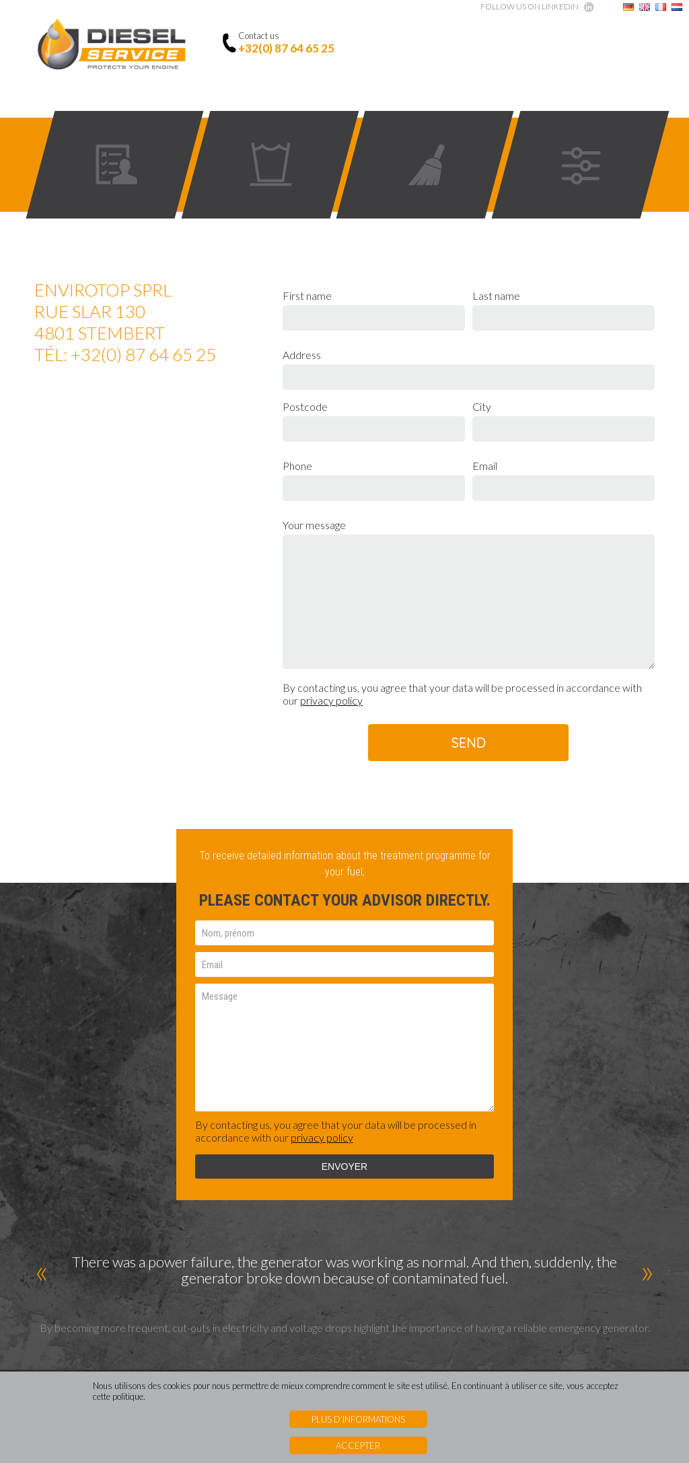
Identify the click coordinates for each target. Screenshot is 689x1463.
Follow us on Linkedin (529, 6)
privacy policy (331, 700)
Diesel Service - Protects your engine (111, 45)
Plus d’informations (358, 1419)
